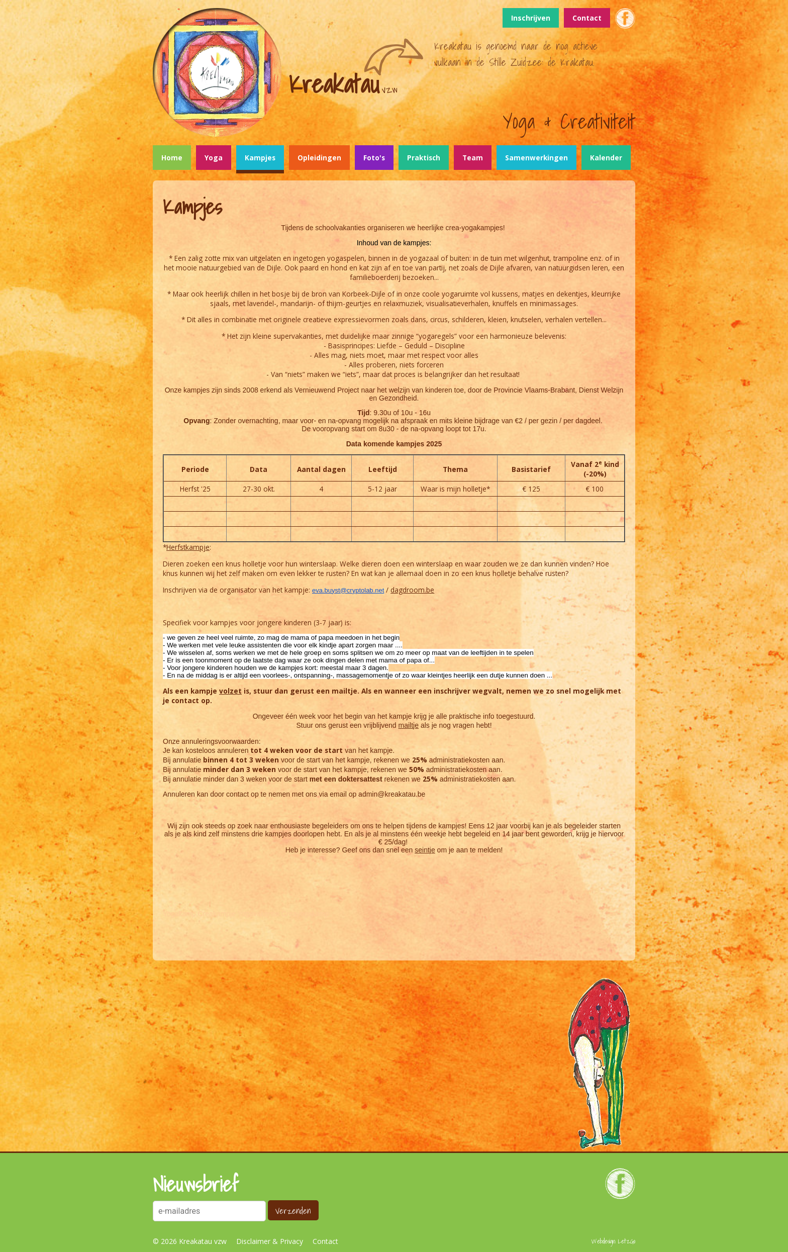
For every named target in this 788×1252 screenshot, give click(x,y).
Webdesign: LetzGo (613, 1241)
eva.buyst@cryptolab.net (348, 590)
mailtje (409, 725)
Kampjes (260, 157)
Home (171, 157)
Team (472, 157)
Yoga (214, 157)
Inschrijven (530, 18)
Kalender (606, 157)
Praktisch (423, 157)
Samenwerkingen (536, 157)
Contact (587, 18)
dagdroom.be (412, 590)
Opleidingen (319, 157)
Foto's (374, 157)
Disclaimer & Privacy (269, 1241)
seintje (425, 850)
